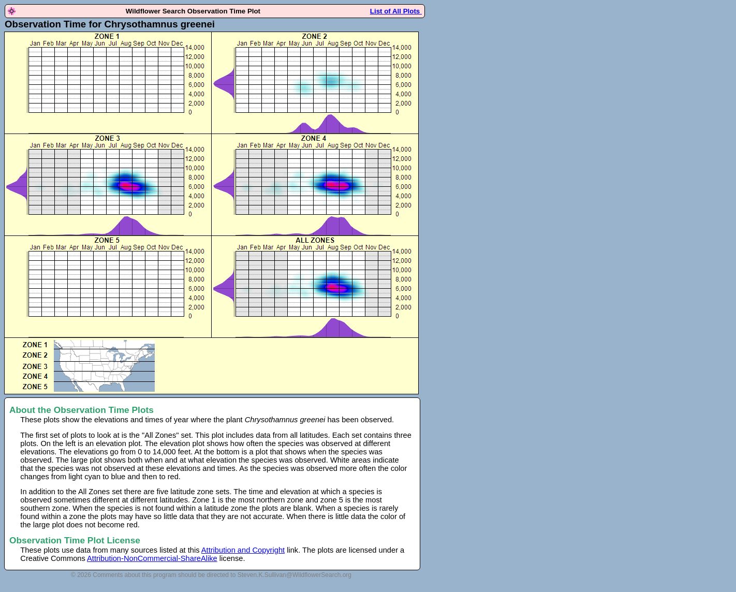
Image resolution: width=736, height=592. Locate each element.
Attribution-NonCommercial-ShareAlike (152, 558)
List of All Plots (396, 11)
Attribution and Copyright (243, 550)
